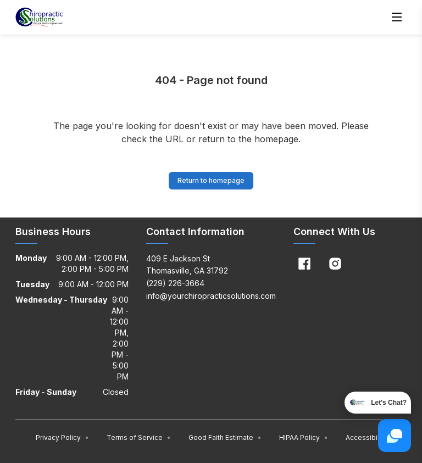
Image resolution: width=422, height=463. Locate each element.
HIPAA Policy (303, 437)
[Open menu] (397, 18)
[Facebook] (304, 264)
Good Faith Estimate (225, 437)
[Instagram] (335, 264)
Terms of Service (139, 437)
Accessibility (366, 437)
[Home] (39, 18)
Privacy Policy (62, 437)
